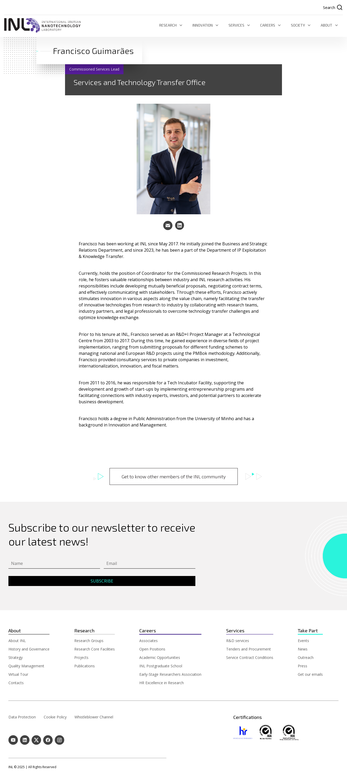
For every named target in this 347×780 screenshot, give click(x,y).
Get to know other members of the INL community (174, 476)
